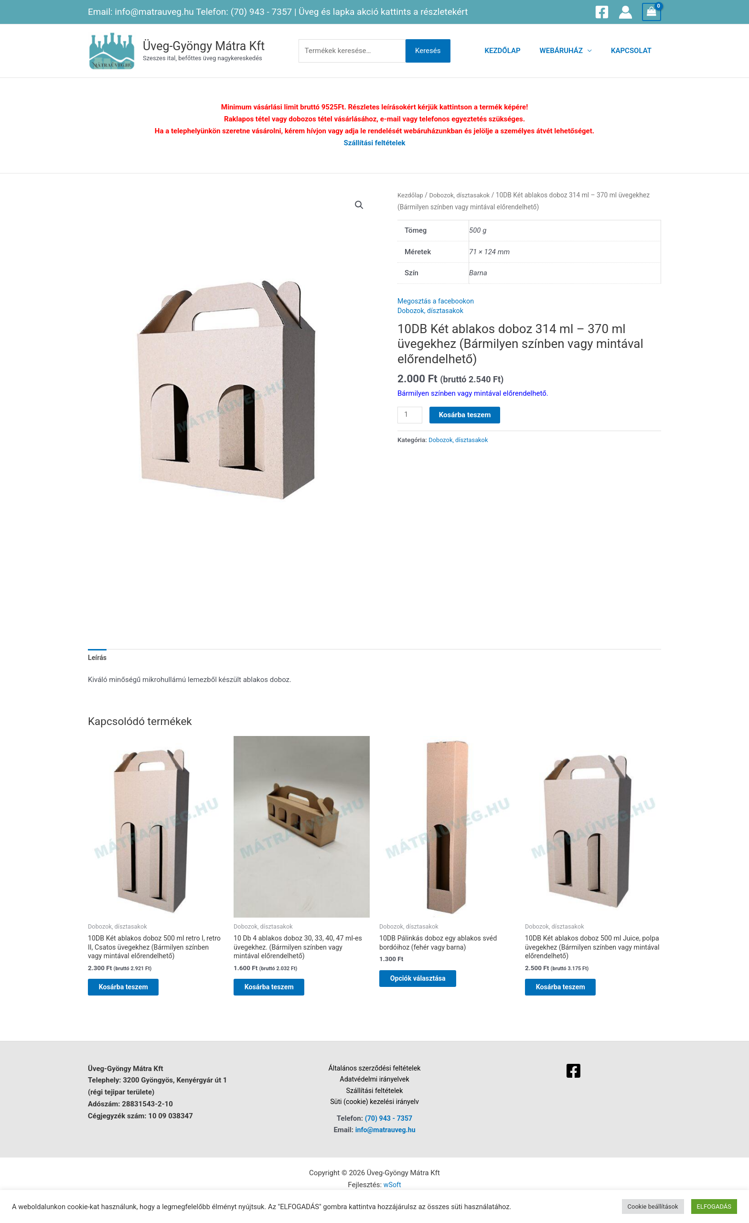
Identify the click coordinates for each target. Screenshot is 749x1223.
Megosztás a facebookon (437, 301)
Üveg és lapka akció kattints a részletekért (383, 11)
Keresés (428, 50)
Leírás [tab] (97, 658)
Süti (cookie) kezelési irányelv (374, 1109)
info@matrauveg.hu (154, 11)
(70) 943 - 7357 (261, 11)
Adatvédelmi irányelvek (374, 1086)
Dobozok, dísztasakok (462, 195)
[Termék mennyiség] (410, 415)
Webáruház (568, 50)
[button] (358, 205)
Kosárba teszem (466, 415)
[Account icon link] (625, 12)
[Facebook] (602, 12)
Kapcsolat (633, 50)
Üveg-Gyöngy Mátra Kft (204, 46)
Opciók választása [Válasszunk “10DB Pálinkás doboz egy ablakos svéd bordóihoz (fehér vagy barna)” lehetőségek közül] (427, 981)
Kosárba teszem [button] (133, 991)
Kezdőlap (515, 50)
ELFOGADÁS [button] (714, 1206)
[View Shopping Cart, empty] (651, 12)
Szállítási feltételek (374, 143)
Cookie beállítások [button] (653, 1206)
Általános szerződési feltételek (374, 1074)
